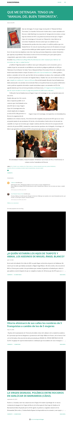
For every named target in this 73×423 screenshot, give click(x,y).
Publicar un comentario (13, 203)
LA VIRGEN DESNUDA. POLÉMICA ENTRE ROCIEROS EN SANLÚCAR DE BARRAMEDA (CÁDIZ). (35, 394)
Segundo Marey (39, 168)
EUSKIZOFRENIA (13, 2)
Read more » (63, 274)
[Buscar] (59, 2)
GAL (18, 166)
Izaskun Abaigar (38, 166)
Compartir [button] (9, 172)
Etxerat (15, 166)
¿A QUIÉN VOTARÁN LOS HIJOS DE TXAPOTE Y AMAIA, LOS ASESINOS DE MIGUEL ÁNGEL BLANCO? (35, 255)
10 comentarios (17, 274)
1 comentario (17, 344)
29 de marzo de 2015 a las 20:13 (18, 199)
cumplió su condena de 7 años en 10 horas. (22, 80)
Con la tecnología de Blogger (36, 419)
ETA (11, 166)
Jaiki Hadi (44, 166)
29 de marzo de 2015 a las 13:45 (18, 189)
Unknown (13, 182)
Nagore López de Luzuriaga (14, 168)
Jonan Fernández (51, 166)
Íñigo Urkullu (29, 166)
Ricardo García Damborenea (43, 72)
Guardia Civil (22, 166)
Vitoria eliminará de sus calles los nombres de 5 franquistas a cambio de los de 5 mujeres (34, 325)
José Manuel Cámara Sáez (17, 193)
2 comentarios (17, 414)
